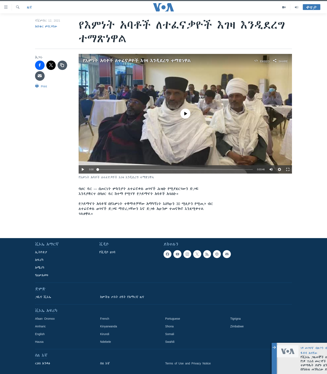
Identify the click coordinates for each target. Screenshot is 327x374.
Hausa (39, 342)
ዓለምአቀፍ (42, 275)
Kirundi (104, 334)
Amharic (40, 326)
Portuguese (172, 319)
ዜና (29, 7)
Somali (169, 334)
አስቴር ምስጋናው (46, 26)
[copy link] (62, 65)
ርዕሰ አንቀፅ (42, 363)
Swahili (169, 342)
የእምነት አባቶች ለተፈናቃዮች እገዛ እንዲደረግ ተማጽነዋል (137, 60)
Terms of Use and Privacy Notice (188, 363)
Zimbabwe (237, 326)
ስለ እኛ (105, 363)
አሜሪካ (39, 268)
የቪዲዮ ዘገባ (107, 252)
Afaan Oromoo (45, 319)
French (104, 319)
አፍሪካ (39, 260)
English (40, 334)
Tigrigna (235, 319)
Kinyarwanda (108, 326)
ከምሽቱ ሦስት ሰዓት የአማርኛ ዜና (122, 297)
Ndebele (105, 342)
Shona (169, 326)
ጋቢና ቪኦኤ (43, 297)
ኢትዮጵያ (41, 252)
